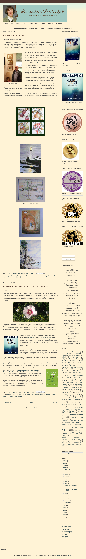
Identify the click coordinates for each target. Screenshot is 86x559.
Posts (65, 256)
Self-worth (77, 430)
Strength (79, 435)
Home (6, 23)
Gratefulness (39, 276)
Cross (79, 372)
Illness (69, 399)
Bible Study (65, 360)
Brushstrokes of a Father (13, 35)
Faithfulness (72, 380)
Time (65, 441)
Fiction (81, 382)
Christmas (76, 369)
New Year (80, 411)
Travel (71, 441)
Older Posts (54, 402)
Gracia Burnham (65, 391)
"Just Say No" (65, 352)
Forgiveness (77, 384)
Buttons (63, 364)
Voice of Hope (65, 537)
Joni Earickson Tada (70, 404)
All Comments (67, 259)
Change (64, 367)
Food (71, 384)
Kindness (64, 406)
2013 (64, 514)
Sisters (63, 432)
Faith (63, 380)
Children (67, 369)
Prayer (67, 419)
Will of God (71, 444)
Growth (28, 394)
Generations (32, 276)
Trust (77, 441)
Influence (77, 399)
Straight (73, 435)
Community (14, 276)
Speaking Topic (79, 432)
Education (66, 377)
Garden (24, 394)
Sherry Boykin (65, 536)
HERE (38, 62)
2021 (64, 461)
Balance (9, 394)
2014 (64, 512)
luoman (58, 555)
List (79, 406)
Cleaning (64, 370)
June (66, 483)
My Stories (59, 23)
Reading (53, 394)
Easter (81, 375)
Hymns (63, 399)
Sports (65, 433)
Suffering (64, 437)
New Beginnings (68, 411)
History (63, 396)
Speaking (50, 23)
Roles (77, 425)
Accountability (65, 353)
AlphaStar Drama (66, 526)
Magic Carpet (70, 407)
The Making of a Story (77, 439)
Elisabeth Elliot (77, 377)
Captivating (73, 364)
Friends (73, 385)
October (67, 474)
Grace (77, 389)
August (67, 479)
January (67, 502)
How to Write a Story (76, 397)
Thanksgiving (65, 439)
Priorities (48, 394)
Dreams (68, 375)
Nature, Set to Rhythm (67, 533)
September (68, 476)
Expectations (77, 379)
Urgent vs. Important (22, 396)
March (66, 498)
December (68, 469)
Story (21, 277)
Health (78, 394)
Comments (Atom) (34, 408)
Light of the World (72, 406)
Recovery (64, 424)
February (67, 500)
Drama (79, 374)
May (66, 493)
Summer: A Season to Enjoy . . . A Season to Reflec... (70, 489)
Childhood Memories (76, 367)
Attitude (64, 357)
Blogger (70, 555)
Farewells (67, 382)
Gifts (63, 389)
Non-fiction (73, 412)
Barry (63, 359)
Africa (72, 353)
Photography (73, 417)
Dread (63, 375)
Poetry (81, 417)
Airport (63, 355)
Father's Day (24, 276)
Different (72, 374)
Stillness (78, 433)
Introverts (64, 401)
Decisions (18, 394)
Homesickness (65, 397)
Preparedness (77, 419)
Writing (63, 446)
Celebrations (68, 365)
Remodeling (78, 424)
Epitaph (63, 379)
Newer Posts (8, 402)
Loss (63, 407)
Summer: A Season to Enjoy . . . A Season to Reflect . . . (27, 286)
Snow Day (70, 432)
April (66, 495)
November (68, 472)
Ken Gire (79, 404)
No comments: (30, 273)
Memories (50, 276)
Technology (76, 437)
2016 (64, 508)
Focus (65, 384)
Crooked (73, 372)
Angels (69, 355)
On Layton (64, 534)
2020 (64, 463)
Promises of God (77, 421)
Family (19, 276)
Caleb (68, 364)
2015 (64, 510)
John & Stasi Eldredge (73, 402)
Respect (63, 425)
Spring (72, 433)
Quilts (72, 422)
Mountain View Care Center (77, 409)
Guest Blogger (79, 392)
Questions (67, 422)
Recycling (71, 424)
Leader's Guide (34, 23)
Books (13, 394)
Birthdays (74, 360)
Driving (74, 375)
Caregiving (80, 364)
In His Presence (66, 529)
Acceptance (75, 352)
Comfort (71, 370)
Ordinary (81, 412)
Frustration (80, 385)
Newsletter (65, 412)
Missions (67, 409)
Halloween (66, 394)
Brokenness (78, 362)
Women (79, 444)
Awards (72, 357)
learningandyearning (67, 531)
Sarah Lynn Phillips (15, 277)
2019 (64, 465)
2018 (64, 467)
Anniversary (77, 355)
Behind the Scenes (74, 359)
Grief (63, 392)
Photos (43, 23)
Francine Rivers (65, 385)
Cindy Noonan (65, 528)
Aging (8, 276)
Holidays (45, 276)
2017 (64, 505)
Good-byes (70, 389)
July (66, 481)
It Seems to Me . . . (72, 401)
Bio (12, 23)
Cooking (66, 372)
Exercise (70, 379)
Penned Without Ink (21, 23)
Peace (32, 394)
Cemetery (78, 365)
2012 (64, 517)
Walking (63, 444)
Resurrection (71, 425)
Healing (72, 394)
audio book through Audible (47, 339)
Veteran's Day (78, 442)
